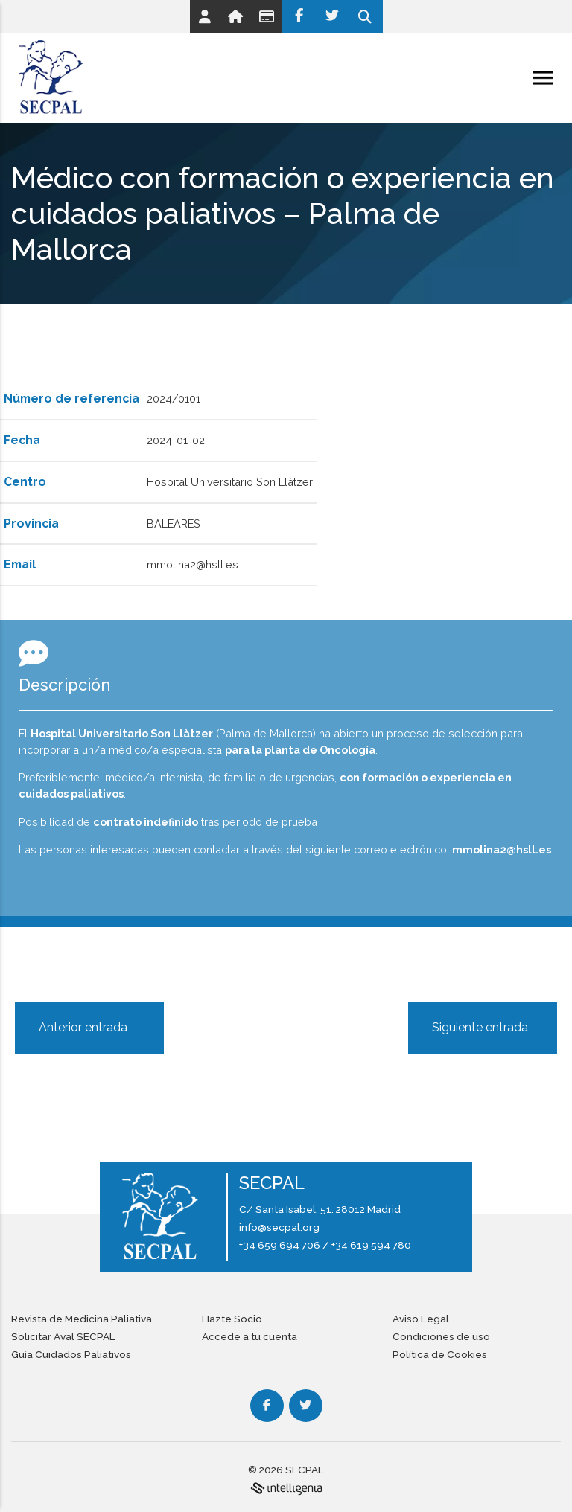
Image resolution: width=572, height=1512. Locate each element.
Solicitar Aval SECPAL (63, 1336)
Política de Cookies (440, 1354)
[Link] (205, 16)
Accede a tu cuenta (249, 1336)
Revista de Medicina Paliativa (81, 1318)
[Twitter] (332, 16)
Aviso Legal (421, 1318)
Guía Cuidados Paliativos (71, 1354)
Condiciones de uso (441, 1336)
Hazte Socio (232, 1318)
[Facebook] (299, 16)
